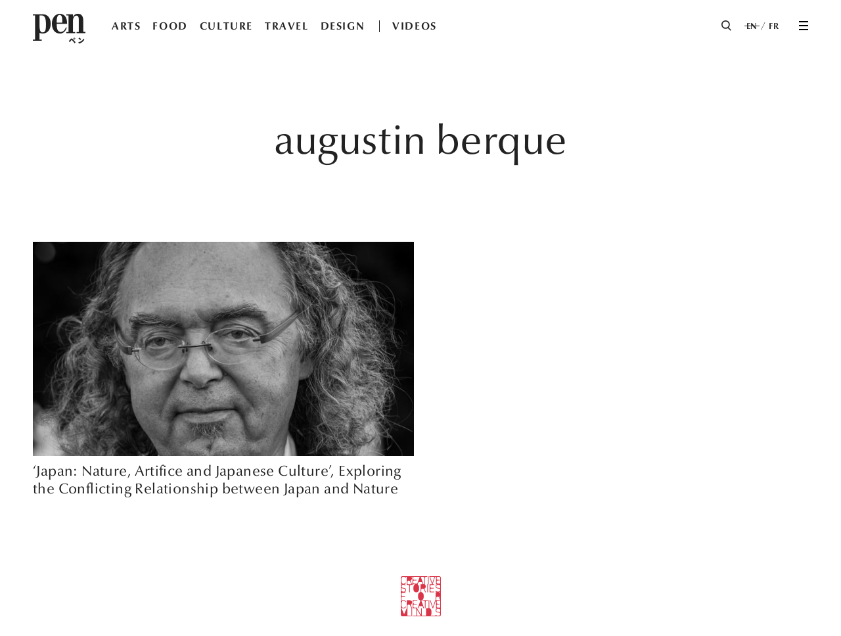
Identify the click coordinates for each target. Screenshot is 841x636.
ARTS (126, 26)
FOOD (169, 26)
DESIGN (343, 26)
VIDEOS (414, 26)
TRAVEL (287, 26)
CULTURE (226, 26)
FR (774, 26)
